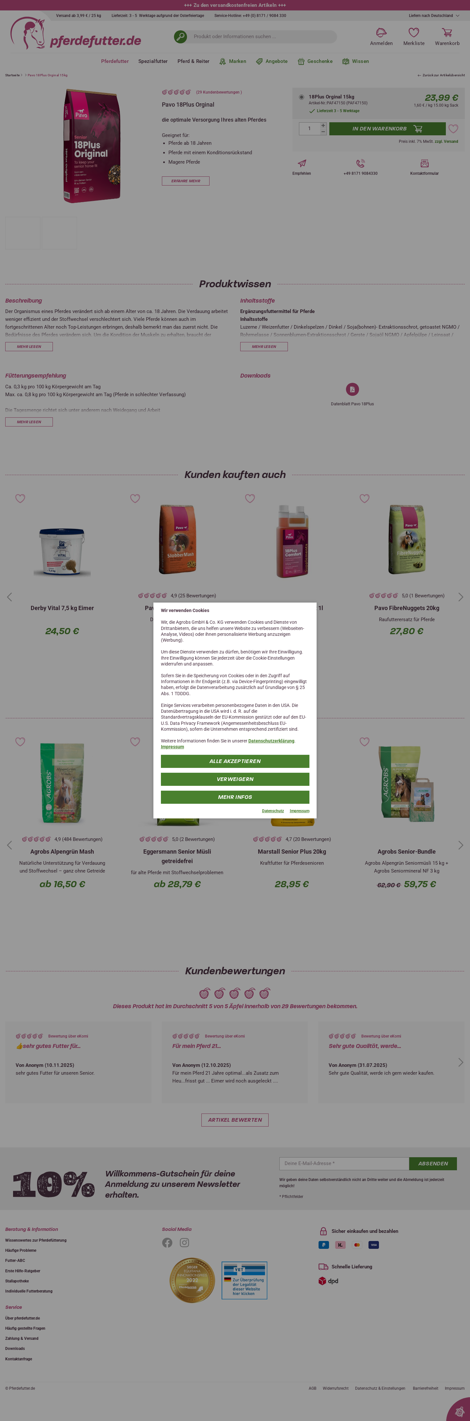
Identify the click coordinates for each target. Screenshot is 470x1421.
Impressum (172, 746)
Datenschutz (273, 810)
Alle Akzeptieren (235, 760)
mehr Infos (235, 796)
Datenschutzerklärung (271, 740)
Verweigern (235, 778)
